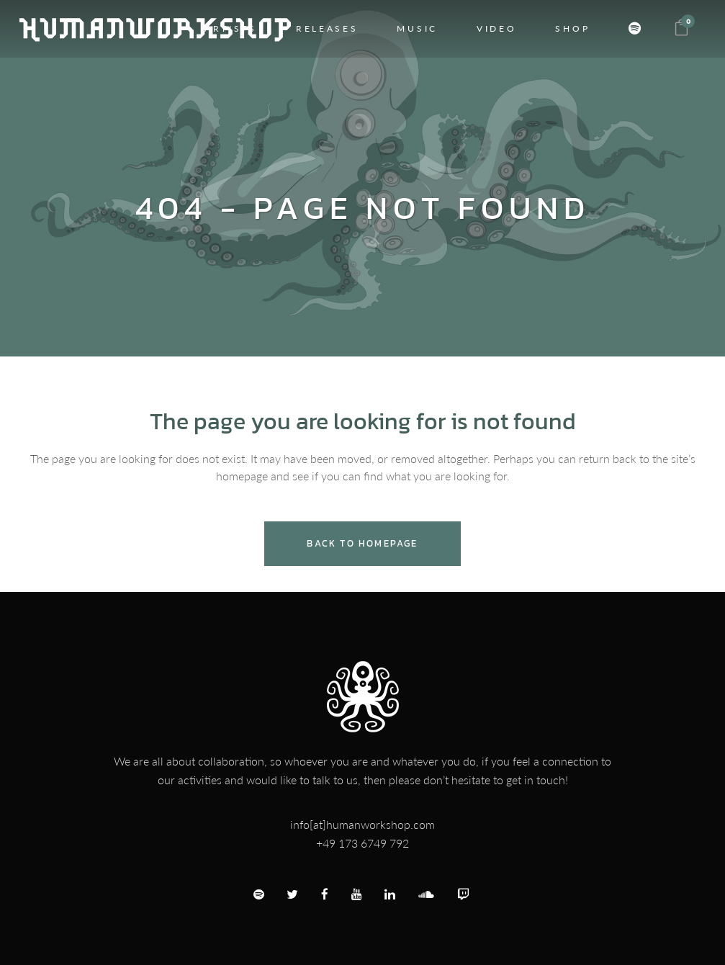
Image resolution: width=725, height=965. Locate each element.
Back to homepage (362, 543)
